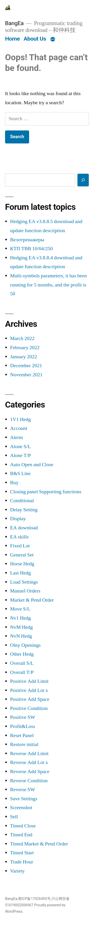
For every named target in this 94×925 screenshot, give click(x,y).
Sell (14, 816)
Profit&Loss (22, 726)
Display (18, 518)
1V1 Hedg (20, 419)
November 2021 (26, 375)
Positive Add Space (29, 699)
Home (12, 38)
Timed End (21, 834)
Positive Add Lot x (29, 690)
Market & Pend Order (32, 600)
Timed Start (22, 853)
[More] (52, 39)
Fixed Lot (20, 546)
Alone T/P (20, 455)
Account (18, 428)
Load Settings (24, 582)
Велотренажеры (27, 239)
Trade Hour (21, 862)
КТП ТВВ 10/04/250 (31, 248)
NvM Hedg (21, 627)
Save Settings (23, 798)
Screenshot (21, 807)
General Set (22, 555)
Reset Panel (22, 735)
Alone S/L (20, 446)
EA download (24, 528)
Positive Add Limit (29, 681)
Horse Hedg (22, 564)
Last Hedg (20, 573)
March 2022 (22, 338)
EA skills (19, 537)
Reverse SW (22, 789)
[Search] (83, 180)
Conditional (22, 500)
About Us (35, 38)
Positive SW (22, 717)
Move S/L (20, 609)
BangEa (14, 23)
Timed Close (23, 826)
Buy (14, 482)
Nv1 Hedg (20, 618)
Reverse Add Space (29, 771)
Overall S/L (22, 663)
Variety (17, 871)
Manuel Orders (25, 591)
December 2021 (26, 365)
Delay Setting (24, 510)
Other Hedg (22, 654)
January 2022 (23, 356)
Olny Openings (25, 645)
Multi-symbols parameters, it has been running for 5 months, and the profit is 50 (48, 285)
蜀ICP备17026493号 (34, 898)
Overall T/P (22, 672)
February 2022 (24, 347)
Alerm (16, 437)
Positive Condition (29, 708)
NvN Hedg (21, 636)
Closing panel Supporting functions (45, 491)
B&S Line (20, 473)
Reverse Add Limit (29, 753)
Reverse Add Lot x (29, 762)
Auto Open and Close (31, 464)
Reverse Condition (29, 780)
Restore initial (24, 744)
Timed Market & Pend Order (39, 844)
